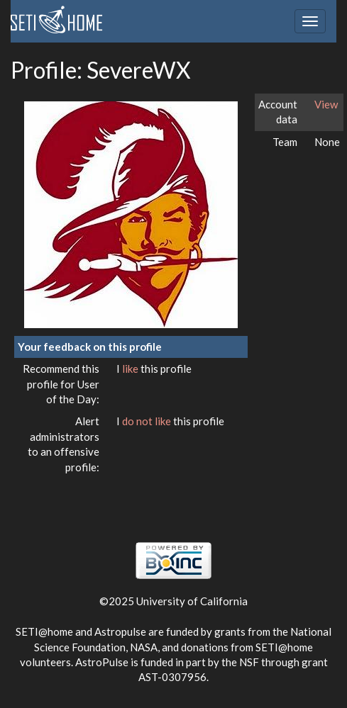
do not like (147, 421)
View (326, 104)
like (131, 368)
